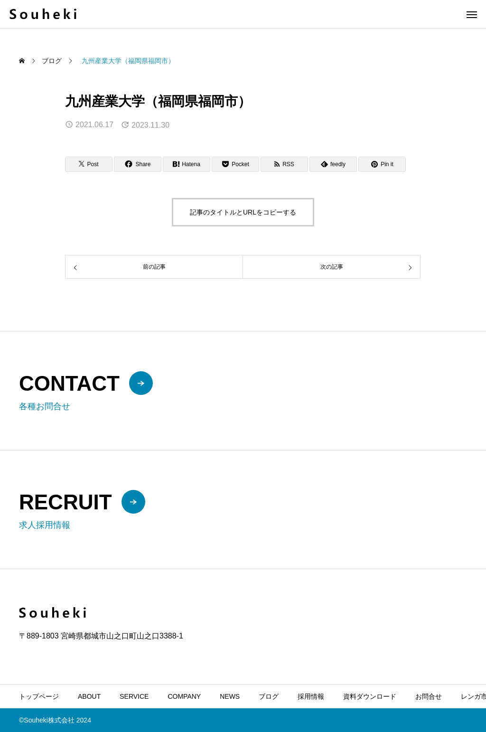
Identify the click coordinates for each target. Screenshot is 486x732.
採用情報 (311, 696)
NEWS (230, 696)
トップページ (39, 696)
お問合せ (428, 696)
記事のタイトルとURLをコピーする (243, 212)
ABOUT (89, 696)
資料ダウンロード (369, 696)
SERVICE (134, 696)
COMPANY (184, 696)
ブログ (269, 696)
